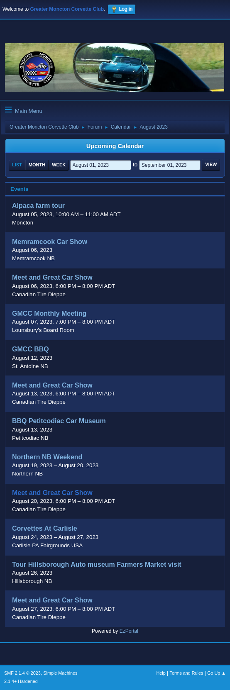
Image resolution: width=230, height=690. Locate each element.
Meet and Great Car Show (52, 277)
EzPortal (129, 631)
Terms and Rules (186, 672)
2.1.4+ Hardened (21, 681)
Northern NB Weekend (47, 457)
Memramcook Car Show (49, 241)
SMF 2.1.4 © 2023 (22, 672)
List (17, 164)
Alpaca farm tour (38, 206)
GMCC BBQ (30, 349)
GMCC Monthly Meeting (49, 313)
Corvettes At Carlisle (44, 528)
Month (37, 164)
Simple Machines (60, 672)
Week (59, 164)
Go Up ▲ (216, 672)
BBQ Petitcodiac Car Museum (59, 421)
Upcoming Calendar (115, 146)
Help (161, 672)
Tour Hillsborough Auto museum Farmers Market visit (96, 564)
